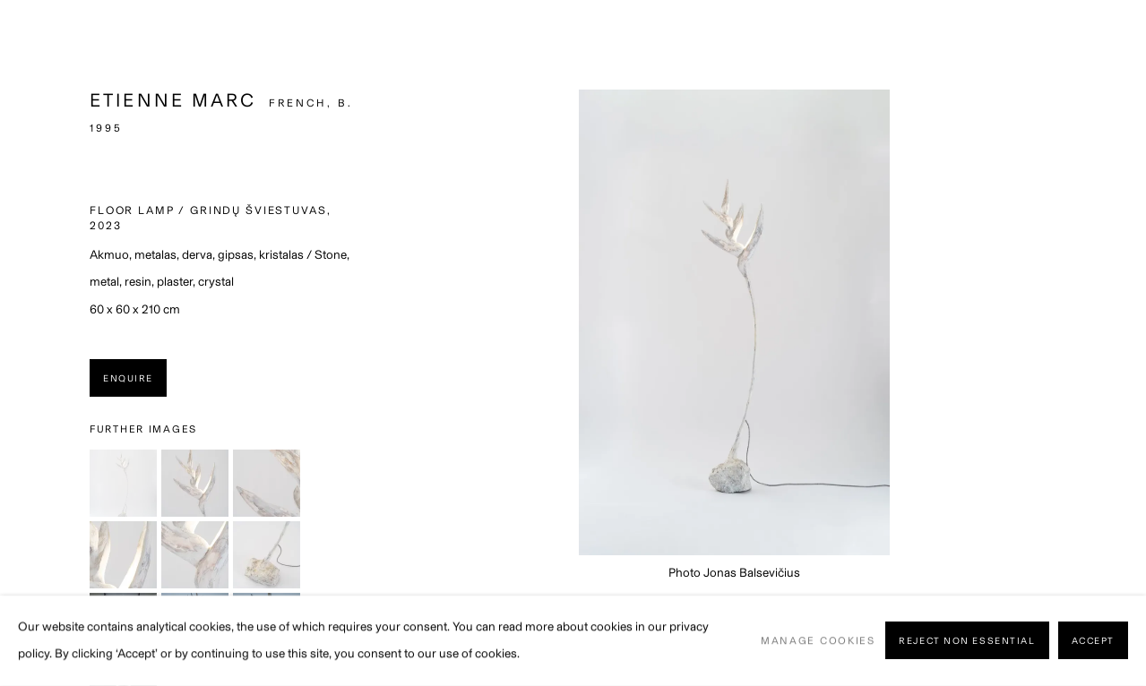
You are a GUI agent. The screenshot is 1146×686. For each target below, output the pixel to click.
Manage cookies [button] (818, 640)
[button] (123, 483)
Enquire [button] (128, 378)
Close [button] (1105, 40)
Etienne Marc (173, 100)
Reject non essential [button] (967, 641)
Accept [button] (1093, 641)
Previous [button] (38, 343)
